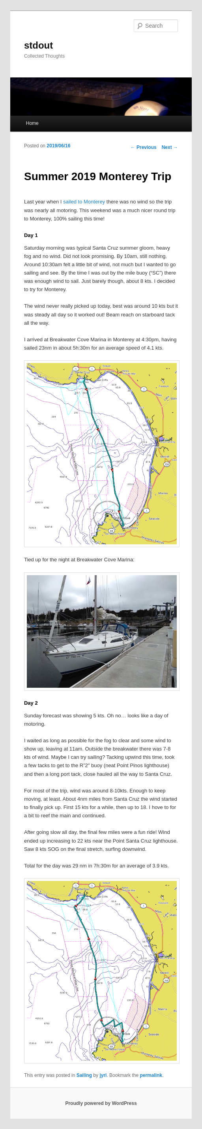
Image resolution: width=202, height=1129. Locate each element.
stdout (38, 45)
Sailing (84, 1075)
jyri (103, 1075)
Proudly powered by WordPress (101, 1103)
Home (32, 123)
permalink (151, 1075)
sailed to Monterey (84, 202)
